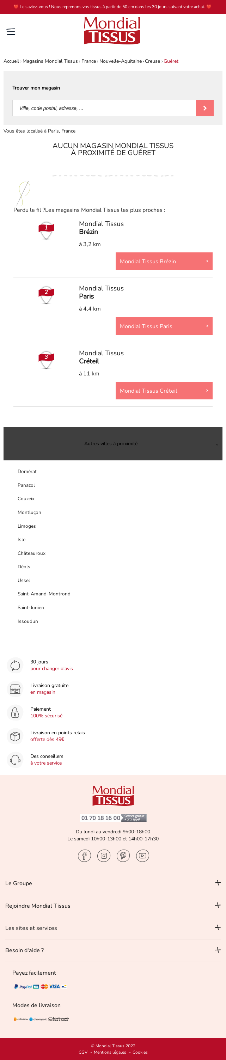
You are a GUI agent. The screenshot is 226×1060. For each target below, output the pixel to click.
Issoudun (28, 621)
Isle (21, 539)
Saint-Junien (31, 607)
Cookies (140, 1052)
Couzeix (26, 498)
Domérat (27, 471)
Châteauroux (31, 553)
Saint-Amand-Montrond (44, 593)
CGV (83, 1052)
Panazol (26, 485)
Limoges (27, 526)
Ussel (24, 580)
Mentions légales (110, 1052)
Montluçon (29, 512)
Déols (24, 566)
